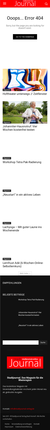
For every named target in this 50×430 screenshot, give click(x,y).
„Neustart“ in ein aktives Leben (22, 194)
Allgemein (6, 90)
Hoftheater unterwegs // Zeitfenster (25, 93)
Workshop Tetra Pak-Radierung (22, 162)
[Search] (43, 342)
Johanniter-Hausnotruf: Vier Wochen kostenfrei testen (20, 128)
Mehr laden (25, 273)
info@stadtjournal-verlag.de (22, 408)
